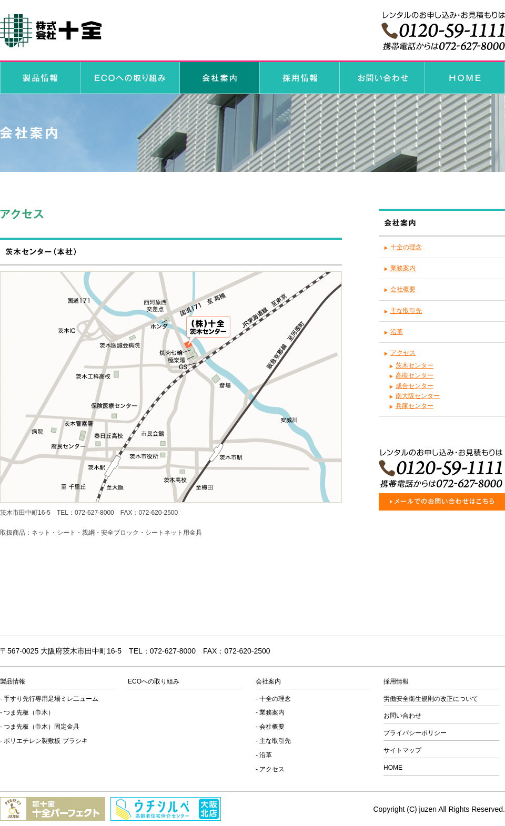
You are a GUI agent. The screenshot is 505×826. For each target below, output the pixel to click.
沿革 (396, 331)
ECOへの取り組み (153, 681)
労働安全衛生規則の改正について (430, 698)
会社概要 (403, 289)
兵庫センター (414, 406)
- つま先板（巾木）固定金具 (39, 726)
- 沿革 (264, 755)
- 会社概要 (270, 726)
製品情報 (12, 681)
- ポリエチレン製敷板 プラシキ (44, 741)
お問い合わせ (402, 715)
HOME (392, 767)
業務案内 (403, 268)
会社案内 (268, 681)
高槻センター (414, 375)
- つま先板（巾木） (27, 712)
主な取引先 (406, 310)
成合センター (414, 386)
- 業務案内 (270, 712)
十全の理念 (406, 247)
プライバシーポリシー (415, 733)
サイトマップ (402, 750)
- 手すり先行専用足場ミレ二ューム (49, 698)
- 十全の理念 (273, 698)
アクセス (403, 352)
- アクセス (270, 769)
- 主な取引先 (273, 741)
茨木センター (414, 365)
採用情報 (396, 681)
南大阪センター (418, 396)
